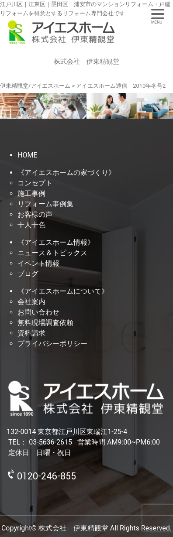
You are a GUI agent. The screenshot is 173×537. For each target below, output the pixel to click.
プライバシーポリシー (52, 343)
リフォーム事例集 (45, 204)
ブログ (27, 274)
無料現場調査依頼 (45, 322)
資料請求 (31, 333)
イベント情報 (38, 263)
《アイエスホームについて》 (62, 291)
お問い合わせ (38, 312)
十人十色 (31, 225)
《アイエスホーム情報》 (55, 242)
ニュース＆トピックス (52, 253)
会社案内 (31, 302)
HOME (27, 155)
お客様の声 (34, 214)
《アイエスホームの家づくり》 (66, 172)
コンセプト (34, 183)
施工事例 (31, 193)
